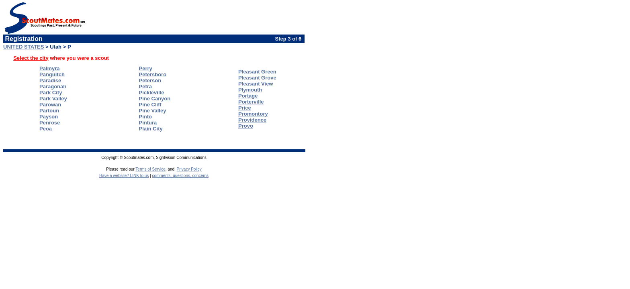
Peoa (45, 129)
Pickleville (151, 93)
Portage (248, 96)
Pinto (145, 117)
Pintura (148, 123)
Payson (48, 117)
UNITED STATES (23, 47)
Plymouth (250, 90)
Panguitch (52, 74)
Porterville (251, 102)
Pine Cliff (150, 105)
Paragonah (52, 86)
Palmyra (49, 68)
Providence (252, 120)
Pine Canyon (155, 99)
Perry (145, 68)
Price (244, 108)
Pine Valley (152, 111)
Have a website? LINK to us (124, 175)
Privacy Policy (189, 169)
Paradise (50, 80)
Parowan (50, 105)
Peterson (150, 80)
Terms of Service (150, 169)
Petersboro (153, 74)
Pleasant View (255, 84)
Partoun (49, 111)
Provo (245, 126)
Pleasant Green (257, 72)
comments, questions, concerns (180, 175)
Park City (50, 93)
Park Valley (53, 99)
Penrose (49, 123)
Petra (145, 86)
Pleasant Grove (257, 78)
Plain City (151, 129)
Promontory (253, 114)
